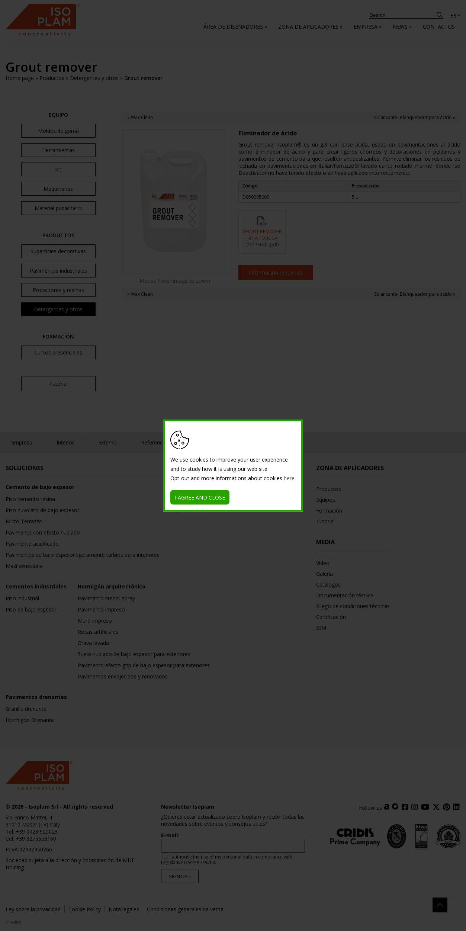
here (289, 477)
